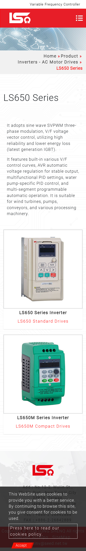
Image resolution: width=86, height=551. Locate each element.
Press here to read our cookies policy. (34, 531)
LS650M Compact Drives (43, 426)
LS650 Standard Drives (43, 321)
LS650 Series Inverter (43, 312)
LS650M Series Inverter (43, 417)
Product (69, 56)
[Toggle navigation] (79, 18)
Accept (21, 545)
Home (50, 56)
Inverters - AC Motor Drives (48, 62)
